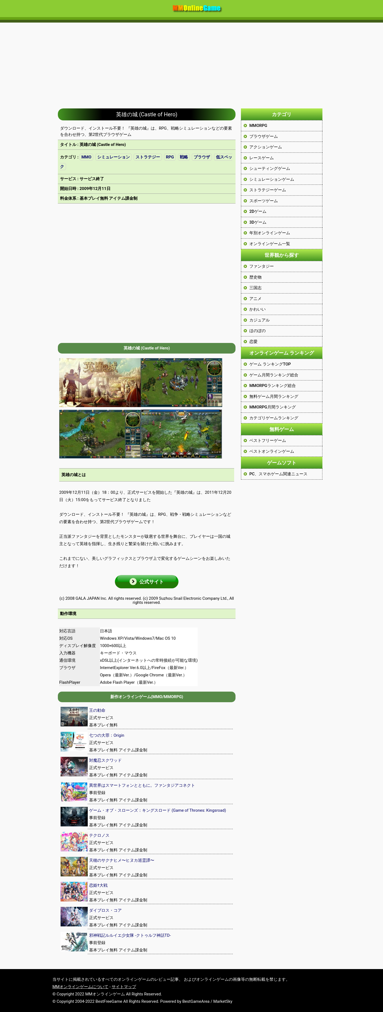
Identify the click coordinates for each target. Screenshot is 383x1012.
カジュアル (259, 320)
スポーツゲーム (263, 200)
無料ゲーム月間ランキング (273, 396)
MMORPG (258, 125)
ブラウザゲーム (263, 136)
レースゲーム (261, 157)
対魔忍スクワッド (105, 760)
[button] (146, 581)
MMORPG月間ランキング (272, 407)
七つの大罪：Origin (106, 735)
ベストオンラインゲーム (271, 451)
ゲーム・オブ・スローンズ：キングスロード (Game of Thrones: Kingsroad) (157, 810)
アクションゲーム (265, 147)
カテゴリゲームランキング (273, 418)
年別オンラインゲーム (269, 232)
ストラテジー (148, 157)
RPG (170, 157)
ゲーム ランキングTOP (270, 364)
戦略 (184, 157)
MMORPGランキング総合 (272, 385)
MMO (86, 157)
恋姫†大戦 (98, 885)
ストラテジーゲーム (267, 190)
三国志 (255, 287)
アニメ (255, 298)
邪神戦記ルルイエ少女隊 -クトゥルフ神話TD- (130, 935)
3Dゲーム (257, 222)
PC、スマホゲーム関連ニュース (278, 473)
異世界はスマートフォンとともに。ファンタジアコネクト (142, 785)
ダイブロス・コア (105, 910)
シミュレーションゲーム (271, 179)
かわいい (257, 309)
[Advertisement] (191, 63)
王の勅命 (97, 710)
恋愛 (253, 341)
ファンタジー (261, 266)
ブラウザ (202, 157)
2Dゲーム (257, 211)
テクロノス (99, 835)
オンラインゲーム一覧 (269, 243)
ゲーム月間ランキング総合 (273, 375)
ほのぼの (257, 330)
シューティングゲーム (269, 168)
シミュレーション (113, 157)
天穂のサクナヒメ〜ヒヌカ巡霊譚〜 (121, 860)
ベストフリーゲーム (267, 440)
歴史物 (255, 277)
